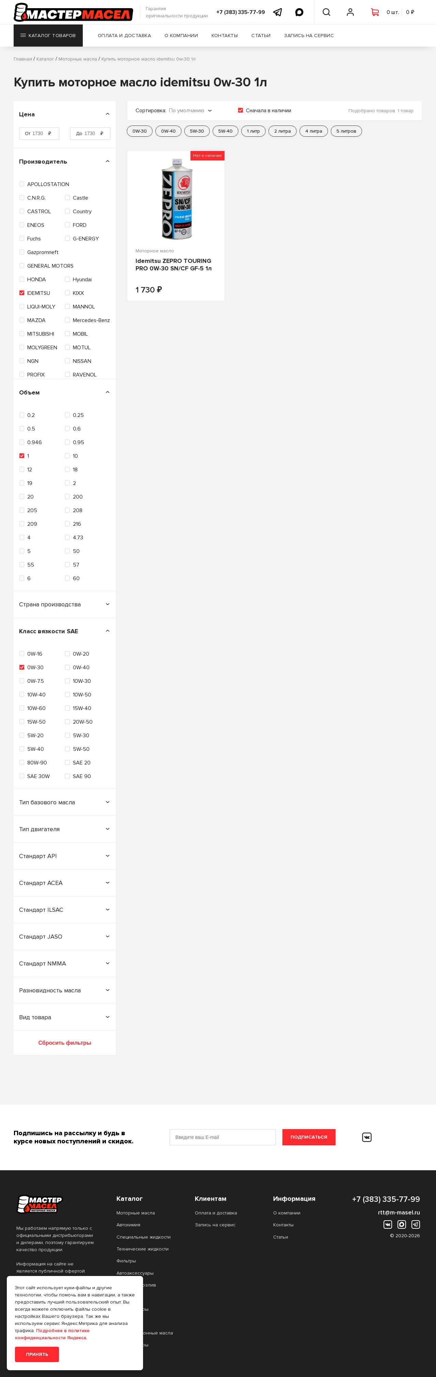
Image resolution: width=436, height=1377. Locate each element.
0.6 (77, 428)
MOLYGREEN (42, 347)
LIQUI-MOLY (41, 306)
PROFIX (36, 374)
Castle (80, 198)
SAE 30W (38, 776)
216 (77, 524)
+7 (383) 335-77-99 (240, 12)
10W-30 (82, 681)
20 (30, 496)
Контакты (225, 35)
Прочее (125, 1297)
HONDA (36, 279)
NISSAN (82, 361)
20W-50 (83, 722)
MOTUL (82, 347)
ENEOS (35, 225)
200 (78, 496)
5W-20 (35, 735)
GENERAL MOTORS (50, 266)
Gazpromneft (43, 252)
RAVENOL (85, 374)
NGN (32, 361)
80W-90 (37, 762)
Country (82, 211)
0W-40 (81, 667)
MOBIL (80, 334)
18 (75, 469)
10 (75, 456)
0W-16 (34, 654)
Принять (37, 1354)
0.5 (31, 428)
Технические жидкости (142, 1249)
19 (29, 483)
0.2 (31, 415)
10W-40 (36, 694)
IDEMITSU (38, 293)
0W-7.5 (35, 681)
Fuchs (34, 238)
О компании (181, 35)
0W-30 (35, 667)
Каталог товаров (48, 35)
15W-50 (36, 722)
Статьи (260, 35)
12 (29, 469)
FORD (80, 225)
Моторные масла (135, 1213)
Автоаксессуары (135, 1273)
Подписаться (309, 1137)
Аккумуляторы (132, 1309)
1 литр (253, 131)
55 (30, 564)
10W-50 (82, 694)
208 (77, 510)
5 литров (346, 131)
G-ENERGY (86, 238)
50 (76, 551)
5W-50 (81, 749)
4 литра (313, 131)
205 (32, 510)
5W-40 (35, 749)
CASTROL (39, 211)
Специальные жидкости (143, 1237)
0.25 (78, 415)
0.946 (34, 442)
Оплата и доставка (124, 35)
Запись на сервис (309, 35)
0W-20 (81, 654)
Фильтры (126, 1261)
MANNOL (84, 306)
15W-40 (82, 708)
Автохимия (128, 1225)
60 (76, 578)
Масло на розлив (136, 1285)
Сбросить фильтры (64, 1043)
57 (76, 564)
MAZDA (36, 320)
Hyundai (82, 279)
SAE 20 (82, 762)
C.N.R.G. (36, 198)
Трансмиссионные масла (144, 1333)
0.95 (78, 442)
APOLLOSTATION (48, 184)
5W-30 (81, 735)
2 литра (282, 131)
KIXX (78, 293)
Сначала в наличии (268, 110)
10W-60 (36, 708)
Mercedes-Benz (91, 320)
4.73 (78, 537)
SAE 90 (82, 776)
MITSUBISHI (40, 334)
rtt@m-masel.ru (399, 1212)
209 (32, 524)
